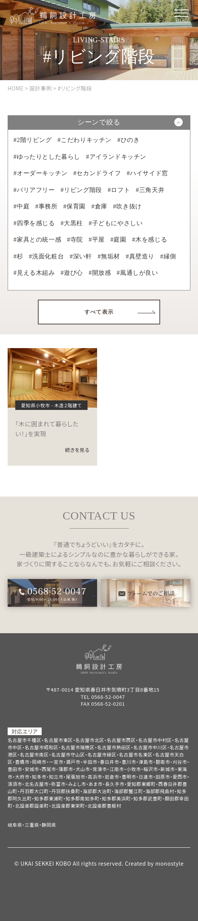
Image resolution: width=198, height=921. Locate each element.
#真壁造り (140, 256)
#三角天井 (150, 190)
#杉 (18, 256)
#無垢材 (109, 256)
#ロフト (119, 190)
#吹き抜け (127, 206)
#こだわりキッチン (85, 140)
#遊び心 (72, 272)
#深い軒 (81, 256)
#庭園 (118, 239)
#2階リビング (32, 140)
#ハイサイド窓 (147, 173)
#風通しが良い (137, 272)
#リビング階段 (81, 190)
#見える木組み (34, 272)
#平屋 (97, 239)
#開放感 (100, 272)
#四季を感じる (34, 223)
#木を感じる (149, 239)
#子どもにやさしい (116, 223)
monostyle (169, 863)
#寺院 (75, 239)
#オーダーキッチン (40, 173)
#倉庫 (99, 206)
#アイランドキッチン (116, 156)
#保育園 (74, 206)
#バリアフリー (34, 190)
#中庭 (21, 206)
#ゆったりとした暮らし (46, 156)
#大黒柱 (72, 223)
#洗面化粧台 (46, 256)
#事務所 (46, 206)
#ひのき (128, 140)
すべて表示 (99, 312)
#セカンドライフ (97, 173)
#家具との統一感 (37, 239)
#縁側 (168, 256)
